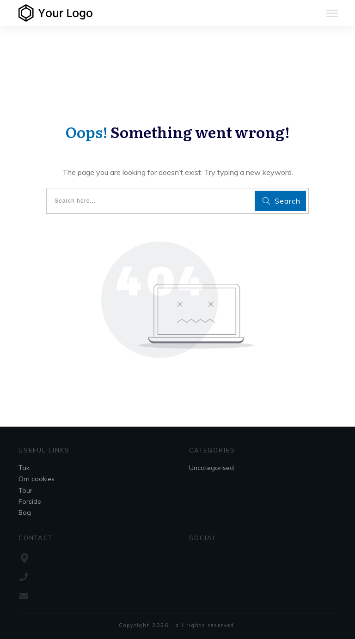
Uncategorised (211, 468)
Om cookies (36, 479)
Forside (29, 501)
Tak (24, 468)
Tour (25, 490)
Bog (24, 512)
